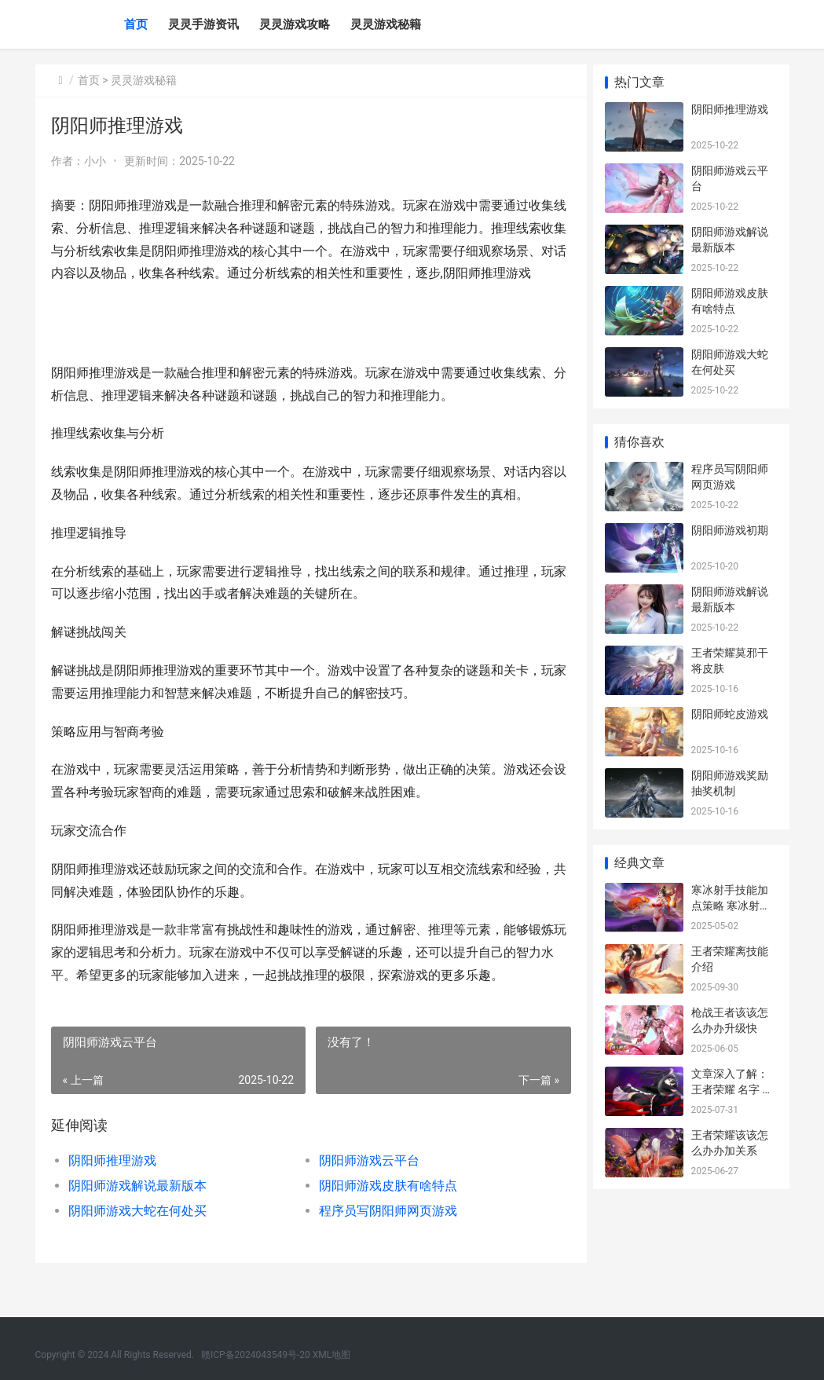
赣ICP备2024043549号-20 (255, 1354)
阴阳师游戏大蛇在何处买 (137, 1233)
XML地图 (331, 1354)
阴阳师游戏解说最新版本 (137, 1208)
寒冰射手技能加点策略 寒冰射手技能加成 (731, 905)
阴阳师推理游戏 (112, 1183)
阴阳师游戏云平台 (364, 1183)
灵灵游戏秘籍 (385, 24)
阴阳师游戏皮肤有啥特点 (383, 1208)
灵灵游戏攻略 (294, 24)
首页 (136, 24)
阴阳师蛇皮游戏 (729, 714)
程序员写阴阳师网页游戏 (383, 1233)
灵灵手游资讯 (203, 24)
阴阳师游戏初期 (729, 530)
